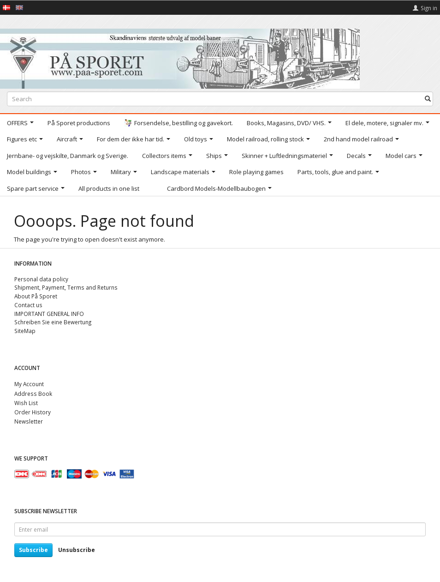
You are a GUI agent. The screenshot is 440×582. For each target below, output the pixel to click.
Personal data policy (41, 279)
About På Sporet (35, 296)
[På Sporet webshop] (180, 56)
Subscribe (33, 550)
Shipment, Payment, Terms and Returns (66, 287)
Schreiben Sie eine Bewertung (52, 322)
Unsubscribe (76, 550)
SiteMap (25, 330)
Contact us (28, 305)
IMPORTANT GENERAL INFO (49, 313)
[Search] (428, 99)
